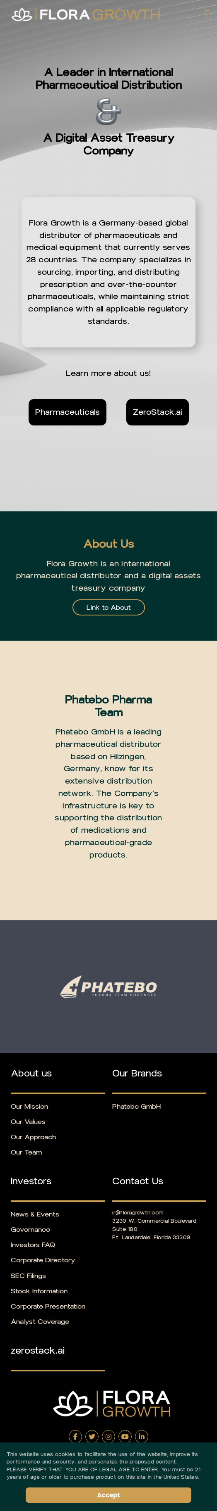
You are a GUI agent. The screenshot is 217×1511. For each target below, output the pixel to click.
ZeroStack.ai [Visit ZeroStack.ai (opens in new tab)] (157, 412)
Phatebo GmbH (136, 1106)
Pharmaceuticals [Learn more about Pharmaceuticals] (67, 412)
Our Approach (33, 1137)
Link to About (109, 607)
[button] (205, 14)
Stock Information (39, 1291)
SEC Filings (28, 1276)
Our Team (26, 1152)
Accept (108, 1495)
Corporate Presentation (48, 1306)
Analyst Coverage (40, 1322)
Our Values (28, 1122)
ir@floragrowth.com (138, 1212)
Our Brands (137, 1073)
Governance (30, 1229)
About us (31, 1073)
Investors (31, 1181)
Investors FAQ (33, 1245)
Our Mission (29, 1106)
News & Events (35, 1214)
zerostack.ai (38, 1350)
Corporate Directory (43, 1260)
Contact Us (137, 1181)
